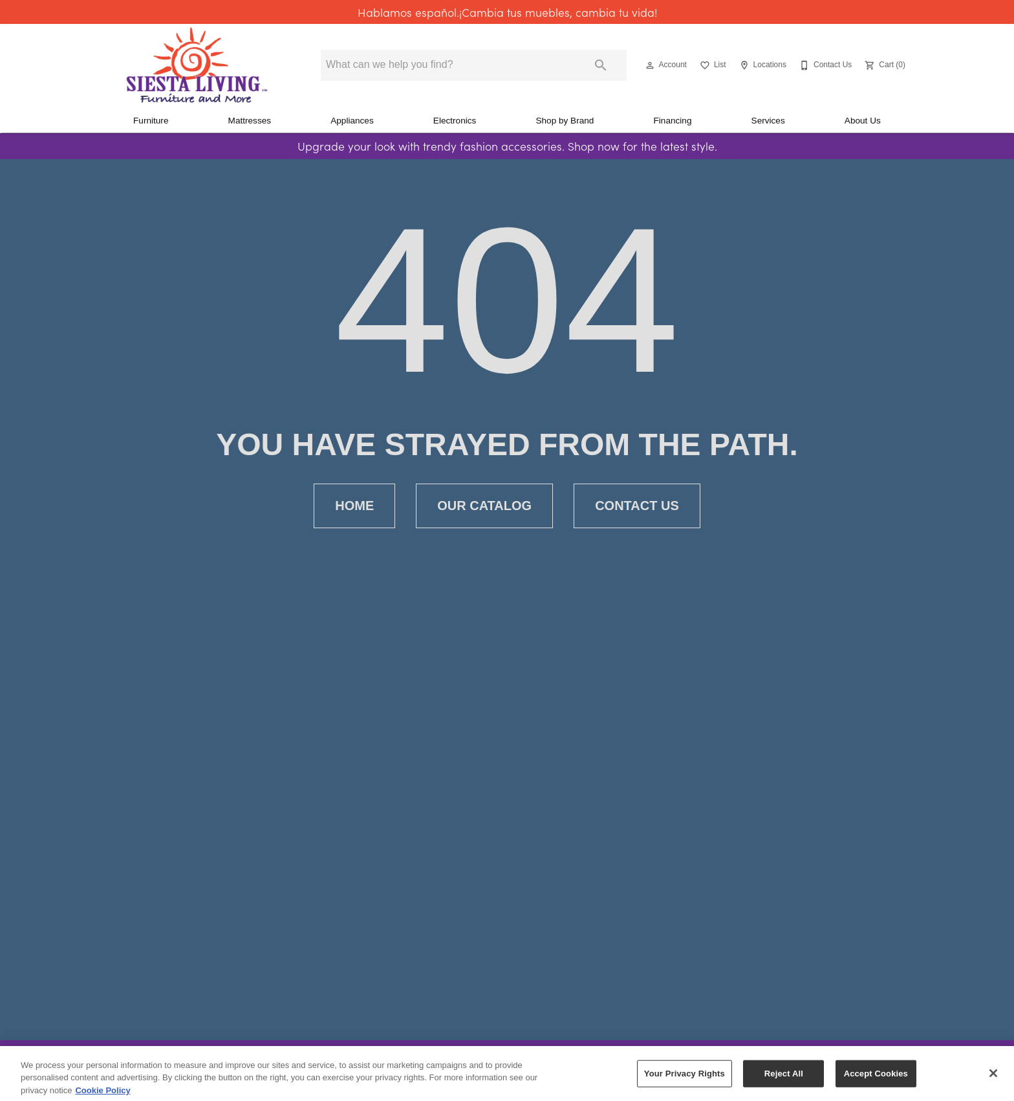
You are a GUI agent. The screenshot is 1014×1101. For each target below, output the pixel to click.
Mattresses (249, 120)
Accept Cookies (876, 1081)
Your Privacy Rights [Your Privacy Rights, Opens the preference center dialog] (684, 1081)
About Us (863, 120)
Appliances (352, 120)
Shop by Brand (564, 120)
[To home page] (196, 65)
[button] (650, 65)
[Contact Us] (824, 65)
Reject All (783, 1081)
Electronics (454, 120)
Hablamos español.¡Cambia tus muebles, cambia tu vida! (507, 12)
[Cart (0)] (883, 65)
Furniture (150, 120)
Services (768, 120)
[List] (711, 65)
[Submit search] (600, 65)
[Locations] (761, 65)
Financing (673, 120)
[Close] (993, 1081)
